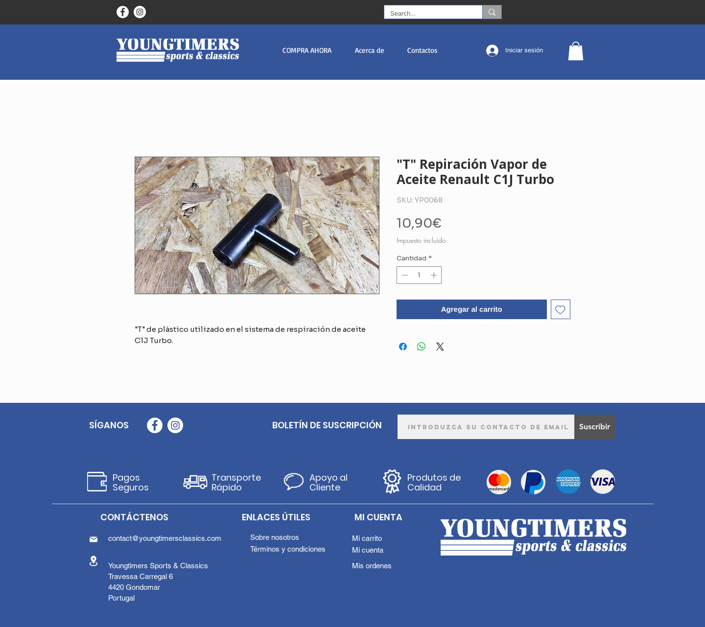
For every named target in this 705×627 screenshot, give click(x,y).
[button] (307, 50)
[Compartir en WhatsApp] (421, 346)
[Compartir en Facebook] (403, 346)
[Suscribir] (594, 427)
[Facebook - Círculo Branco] (123, 12)
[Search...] (426, 13)
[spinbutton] (419, 275)
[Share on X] (440, 346)
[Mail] (93, 539)
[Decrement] (404, 275)
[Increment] (435, 275)
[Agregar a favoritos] (561, 310)
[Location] (93, 560)
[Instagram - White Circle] (140, 12)
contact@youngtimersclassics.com (164, 538)
